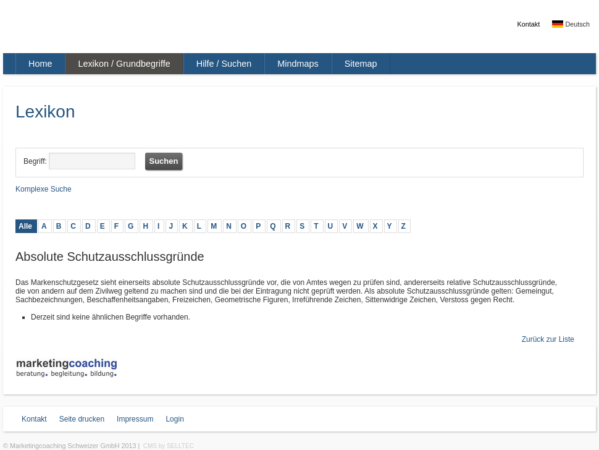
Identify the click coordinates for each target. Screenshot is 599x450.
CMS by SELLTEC (168, 446)
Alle (25, 226)
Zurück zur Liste (548, 339)
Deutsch (571, 24)
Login (174, 419)
